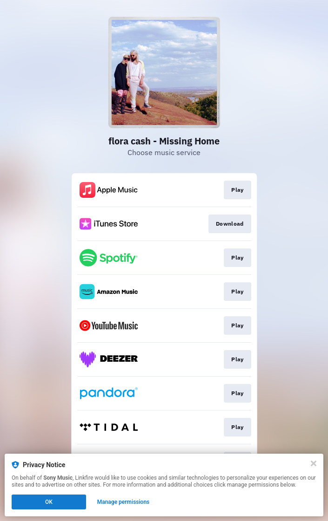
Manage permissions (123, 502)
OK (49, 502)
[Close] (313, 463)
